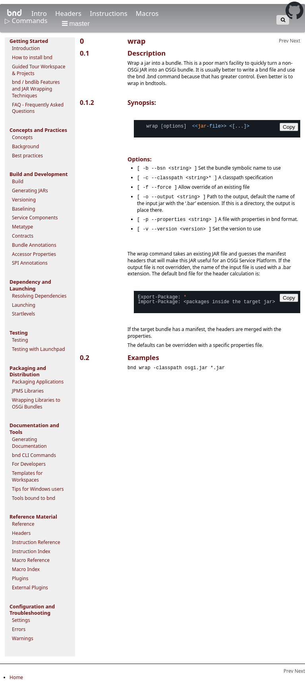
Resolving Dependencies (39, 295)
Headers (69, 13)
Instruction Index (31, 551)
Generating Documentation (29, 442)
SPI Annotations (30, 262)
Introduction (26, 48)
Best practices (27, 155)
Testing (20, 340)
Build (17, 181)
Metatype (22, 226)
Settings (21, 620)
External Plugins (30, 587)
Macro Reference (31, 560)
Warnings (22, 638)
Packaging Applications (38, 381)
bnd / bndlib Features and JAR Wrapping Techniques (36, 89)
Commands (30, 20)
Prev (284, 40)
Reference (23, 524)
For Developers (29, 464)
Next (295, 40)
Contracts (22, 235)
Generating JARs (30, 190)
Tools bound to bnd (33, 498)
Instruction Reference (36, 542)
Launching (23, 305)
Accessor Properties (34, 254)
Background (25, 146)
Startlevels (23, 313)
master (76, 23)
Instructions (109, 13)
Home (16, 677)
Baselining (23, 208)
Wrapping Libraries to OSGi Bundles (36, 403)
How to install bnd (32, 57)
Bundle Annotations (34, 245)
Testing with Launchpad (38, 349)
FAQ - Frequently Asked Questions (38, 108)
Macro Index (26, 569)
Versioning (24, 199)
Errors (18, 629)
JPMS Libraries (28, 390)
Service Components (35, 217)
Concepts (22, 137)
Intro (39, 13)
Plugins (20, 578)
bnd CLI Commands (34, 455)
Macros (147, 13)
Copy (289, 127)
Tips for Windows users (38, 489)
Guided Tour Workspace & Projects (38, 70)
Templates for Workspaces (27, 476)
